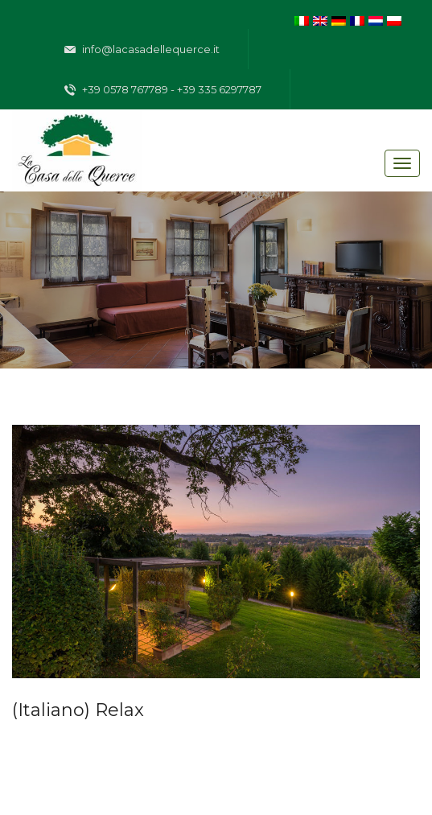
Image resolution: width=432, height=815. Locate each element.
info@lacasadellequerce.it (142, 50)
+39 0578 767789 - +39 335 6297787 (162, 90)
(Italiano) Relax (78, 710)
